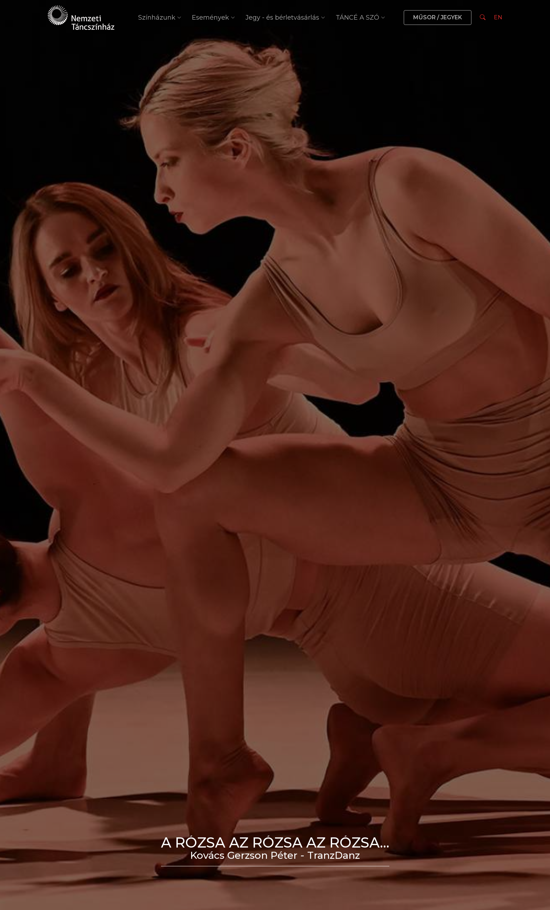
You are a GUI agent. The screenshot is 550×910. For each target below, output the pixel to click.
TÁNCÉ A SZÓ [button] (360, 17)
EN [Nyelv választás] (498, 17)
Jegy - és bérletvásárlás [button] (285, 17)
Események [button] (213, 17)
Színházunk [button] (159, 17)
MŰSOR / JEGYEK (437, 17)
